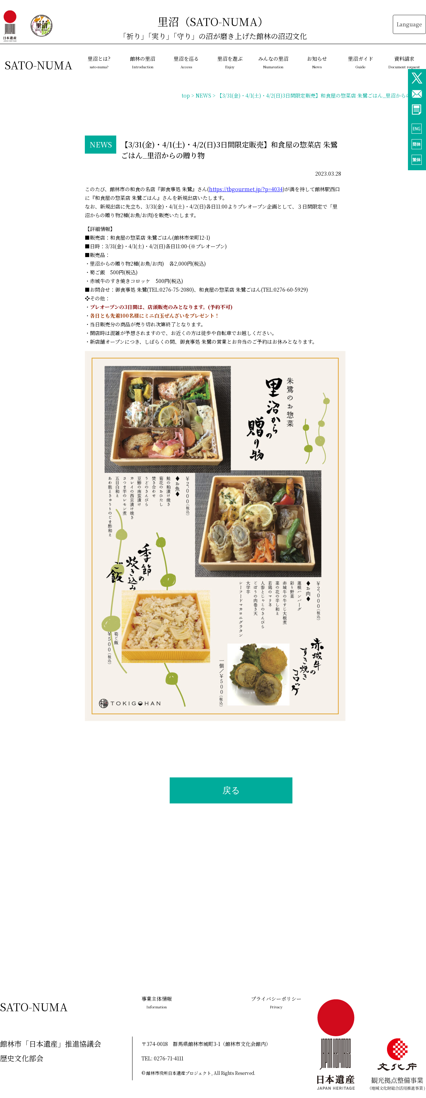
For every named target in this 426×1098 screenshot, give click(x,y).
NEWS (203, 95)
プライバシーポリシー (276, 1002)
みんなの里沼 (273, 62)
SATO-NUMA (39, 65)
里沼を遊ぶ (230, 62)
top (186, 95)
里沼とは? (99, 62)
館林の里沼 (142, 62)
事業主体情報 (157, 1002)
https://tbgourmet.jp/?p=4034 (246, 189)
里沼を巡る (186, 62)
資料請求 (404, 62)
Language (409, 24)
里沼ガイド (360, 62)
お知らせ (317, 62)
